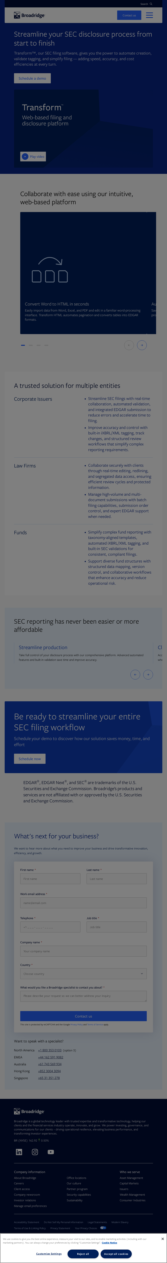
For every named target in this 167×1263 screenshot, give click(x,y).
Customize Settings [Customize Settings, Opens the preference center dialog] (49, 1253)
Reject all (83, 1254)
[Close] (162, 1239)
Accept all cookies (116, 1254)
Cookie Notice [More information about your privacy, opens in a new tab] (109, 1242)
